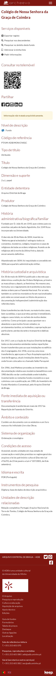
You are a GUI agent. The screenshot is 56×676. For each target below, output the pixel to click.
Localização (7, 636)
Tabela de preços (9, 626)
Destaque (6, 629)
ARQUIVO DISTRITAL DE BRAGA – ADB (21, 557)
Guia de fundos (9, 619)
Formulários (8, 622)
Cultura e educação (11, 603)
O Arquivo (7, 596)
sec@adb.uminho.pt (32, 663)
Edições (5, 613)
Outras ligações (9, 632)
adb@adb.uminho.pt (32, 654)
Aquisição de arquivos (12, 606)
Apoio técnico (8, 609)
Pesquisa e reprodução (12, 599)
